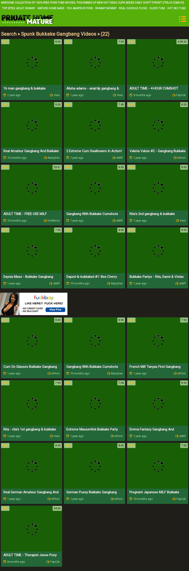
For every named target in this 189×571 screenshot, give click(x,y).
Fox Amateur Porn (80, 8)
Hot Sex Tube (176, 8)
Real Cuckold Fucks (133, 8)
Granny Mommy (106, 8)
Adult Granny (25, 8)
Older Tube (157, 8)
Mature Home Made (51, 8)
